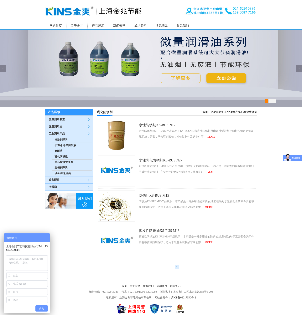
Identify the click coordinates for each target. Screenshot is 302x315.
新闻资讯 (119, 25)
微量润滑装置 (57, 119)
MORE (211, 136)
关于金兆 (77, 25)
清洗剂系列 (61, 139)
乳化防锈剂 (61, 156)
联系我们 (183, 25)
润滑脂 (53, 186)
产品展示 (98, 25)
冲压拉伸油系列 (64, 162)
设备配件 (54, 179)
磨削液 (59, 151)
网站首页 (55, 25)
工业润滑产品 (57, 133)
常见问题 (161, 25)
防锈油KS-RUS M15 (154, 195)
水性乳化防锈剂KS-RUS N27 (160, 160)
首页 (205, 112)
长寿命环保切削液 (65, 145)
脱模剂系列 (61, 167)
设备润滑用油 (63, 173)
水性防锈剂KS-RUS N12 (157, 125)
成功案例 (140, 25)
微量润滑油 (55, 126)
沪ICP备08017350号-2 (183, 297)
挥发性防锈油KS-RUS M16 (159, 231)
